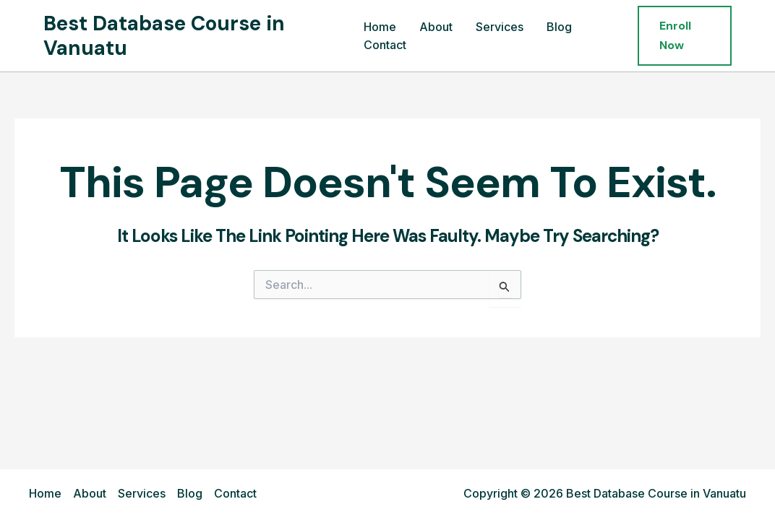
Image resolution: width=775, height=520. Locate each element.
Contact (385, 45)
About (436, 27)
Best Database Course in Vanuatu (164, 35)
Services (499, 27)
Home (380, 27)
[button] (685, 36)
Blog (559, 27)
